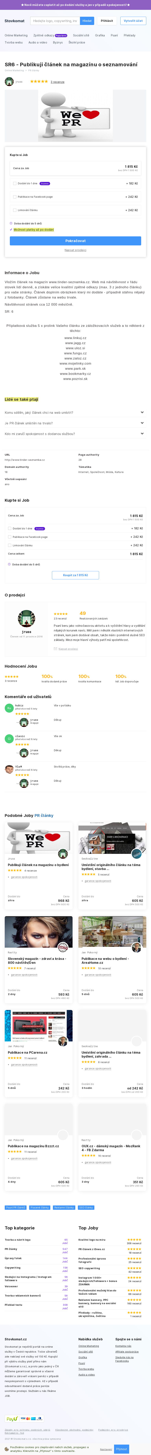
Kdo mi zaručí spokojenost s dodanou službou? (40, 434)
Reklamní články (64, 1207)
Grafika (82, 1357)
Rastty (12, 952)
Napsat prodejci (75, 250)
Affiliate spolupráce (127, 1351)
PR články (44, 815)
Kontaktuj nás (123, 1345)
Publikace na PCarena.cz (28, 1052)
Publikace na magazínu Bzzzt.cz (33, 1146)
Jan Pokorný (90, 952)
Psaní (81, 1363)
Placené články (40, 1207)
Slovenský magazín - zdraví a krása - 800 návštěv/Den (37, 961)
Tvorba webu (86, 1368)
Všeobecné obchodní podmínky (74, 1429)
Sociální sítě (85, 1351)
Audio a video (86, 1374)
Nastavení (106, 1449)
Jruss (11, 858)
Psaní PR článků (15, 1207)
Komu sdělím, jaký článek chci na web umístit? (39, 413)
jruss (18, 81)
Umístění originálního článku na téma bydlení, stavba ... (111, 867)
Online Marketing (88, 1345)
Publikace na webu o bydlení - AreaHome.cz (105, 961)
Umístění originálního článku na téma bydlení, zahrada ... (111, 1054)
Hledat (87, 20)
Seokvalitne (90, 858)
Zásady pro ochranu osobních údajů (27, 1429)
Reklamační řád (14, 1432)
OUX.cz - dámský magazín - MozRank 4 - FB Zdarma (111, 1148)
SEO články (86, 1207)
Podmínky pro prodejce (113, 1429)
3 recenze (57, 82)
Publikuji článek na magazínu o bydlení (38, 865)
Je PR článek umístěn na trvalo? (29, 423)
